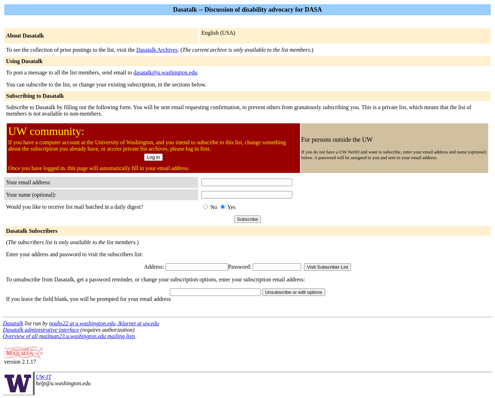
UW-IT (43, 377)
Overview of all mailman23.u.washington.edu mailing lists (69, 336)
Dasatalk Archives (157, 50)
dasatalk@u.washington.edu (165, 72)
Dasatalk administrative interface (41, 330)
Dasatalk (13, 323)
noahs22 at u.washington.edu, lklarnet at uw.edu (104, 323)
